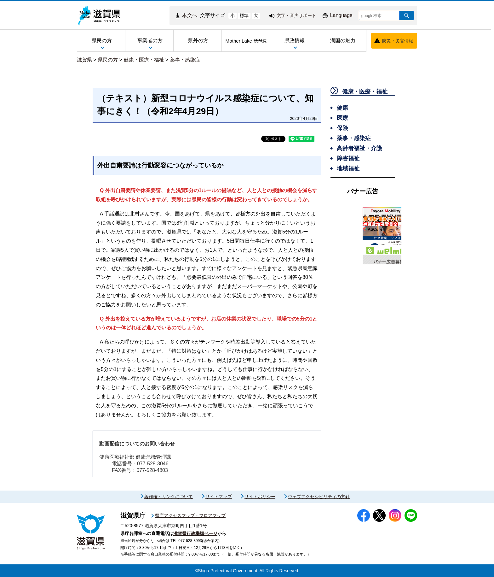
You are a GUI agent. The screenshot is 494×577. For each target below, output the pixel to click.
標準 (244, 15)
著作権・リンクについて (168, 496)
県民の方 (108, 59)
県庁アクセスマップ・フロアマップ (190, 515)
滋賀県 (84, 59)
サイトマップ (218, 496)
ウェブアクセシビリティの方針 (319, 496)
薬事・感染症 (185, 59)
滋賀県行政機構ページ (195, 533)
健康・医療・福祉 (144, 59)
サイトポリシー (259, 496)
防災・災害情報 (397, 40)
